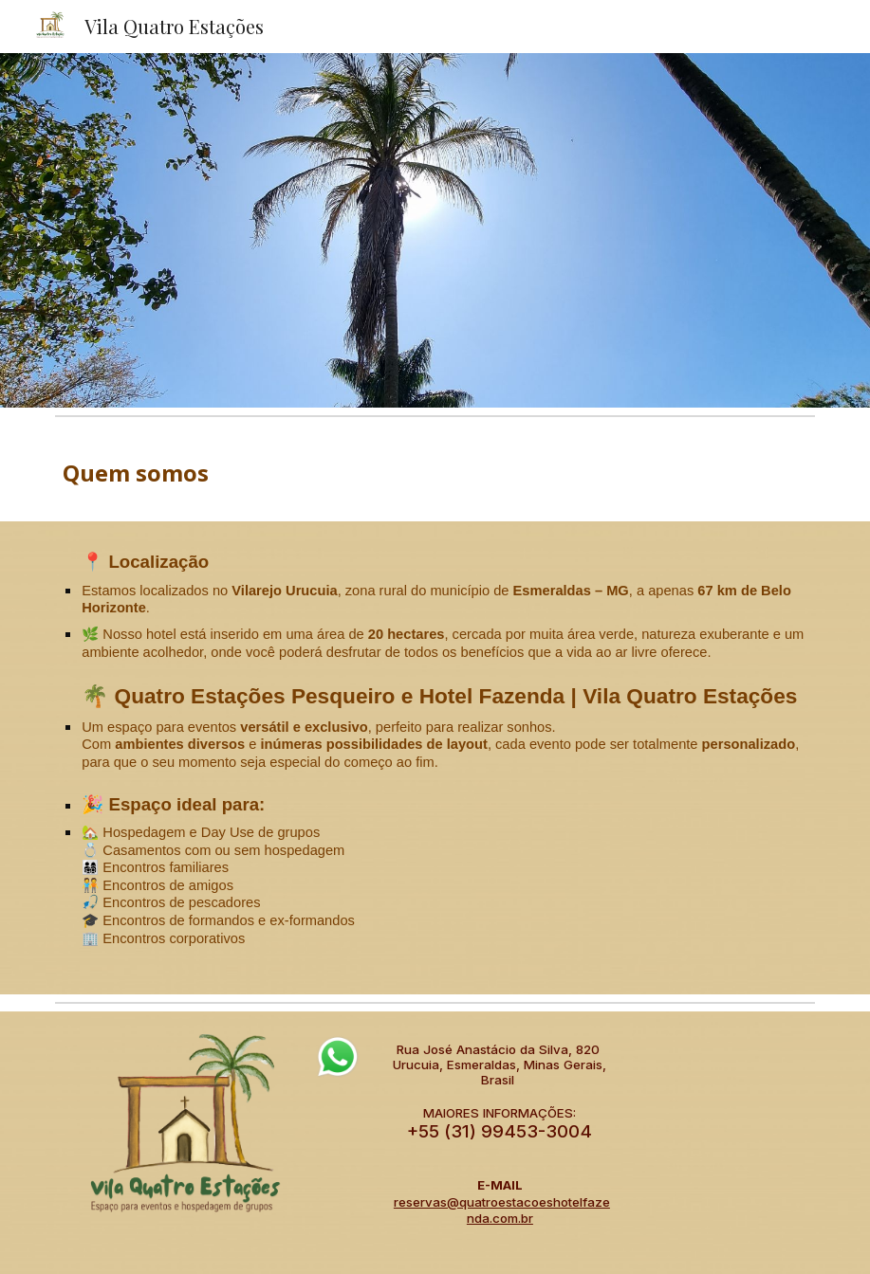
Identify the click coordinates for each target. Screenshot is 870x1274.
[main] (435, 473)
